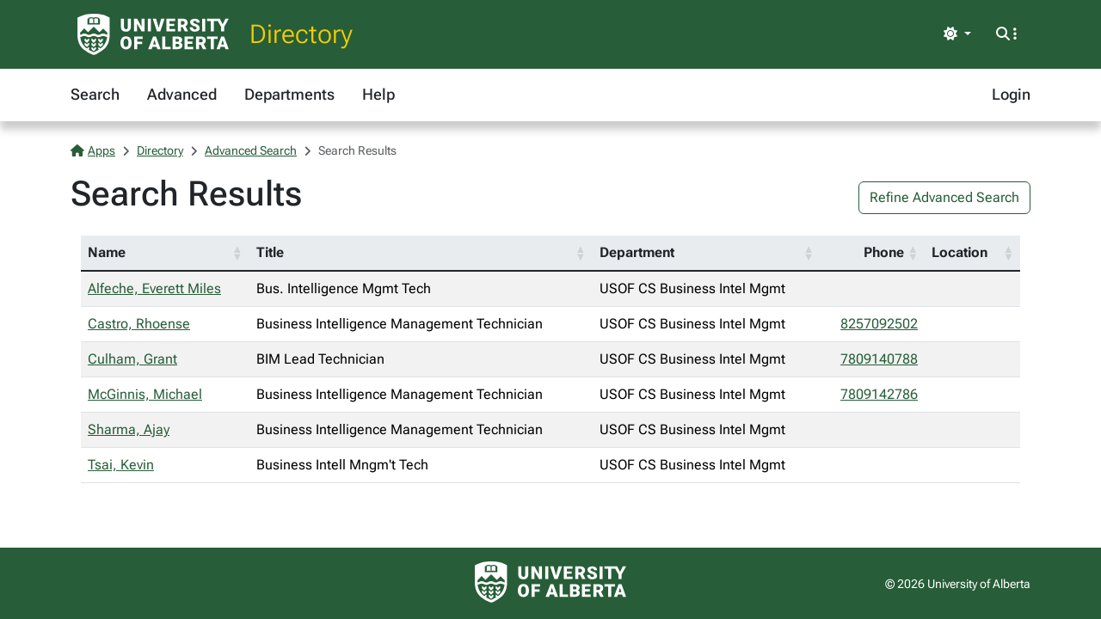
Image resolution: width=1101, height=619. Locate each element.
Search (95, 94)
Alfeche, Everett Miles (154, 288)
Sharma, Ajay (128, 429)
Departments (289, 94)
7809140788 (879, 359)
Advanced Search (251, 150)
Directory (301, 34)
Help (378, 94)
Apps (93, 150)
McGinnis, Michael (145, 394)
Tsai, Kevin (121, 465)
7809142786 (879, 394)
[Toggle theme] (957, 34)
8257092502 (879, 324)
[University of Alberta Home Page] (153, 34)
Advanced (182, 94)
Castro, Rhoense (139, 324)
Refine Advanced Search (944, 197)
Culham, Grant (132, 359)
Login (1011, 94)
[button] (237, 252)
